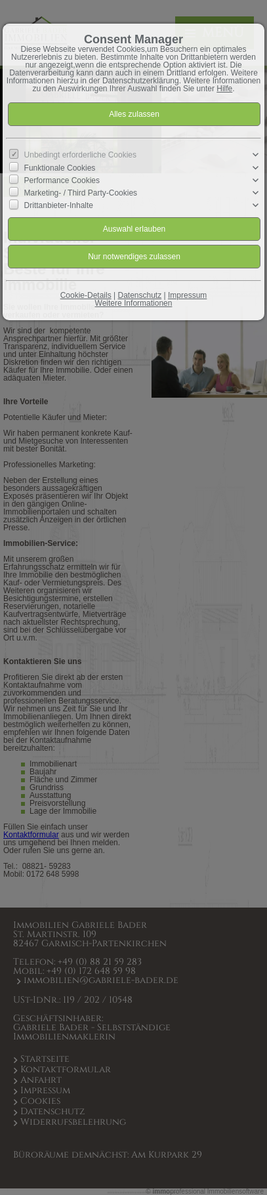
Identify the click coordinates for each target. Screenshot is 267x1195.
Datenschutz (140, 295)
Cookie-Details (86, 295)
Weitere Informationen (134, 303)
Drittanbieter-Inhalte (58, 205)
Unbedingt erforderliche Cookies (80, 154)
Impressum (187, 295)
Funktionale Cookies (60, 167)
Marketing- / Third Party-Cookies (81, 193)
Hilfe (224, 88)
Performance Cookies (62, 180)
